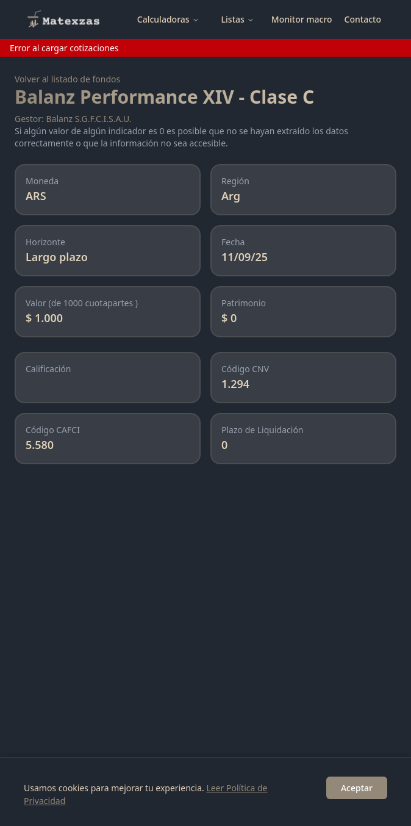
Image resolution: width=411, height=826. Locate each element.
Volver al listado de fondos (67, 79)
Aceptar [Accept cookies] (357, 788)
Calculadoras (168, 19)
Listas (237, 19)
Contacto (363, 19)
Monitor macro (301, 19)
